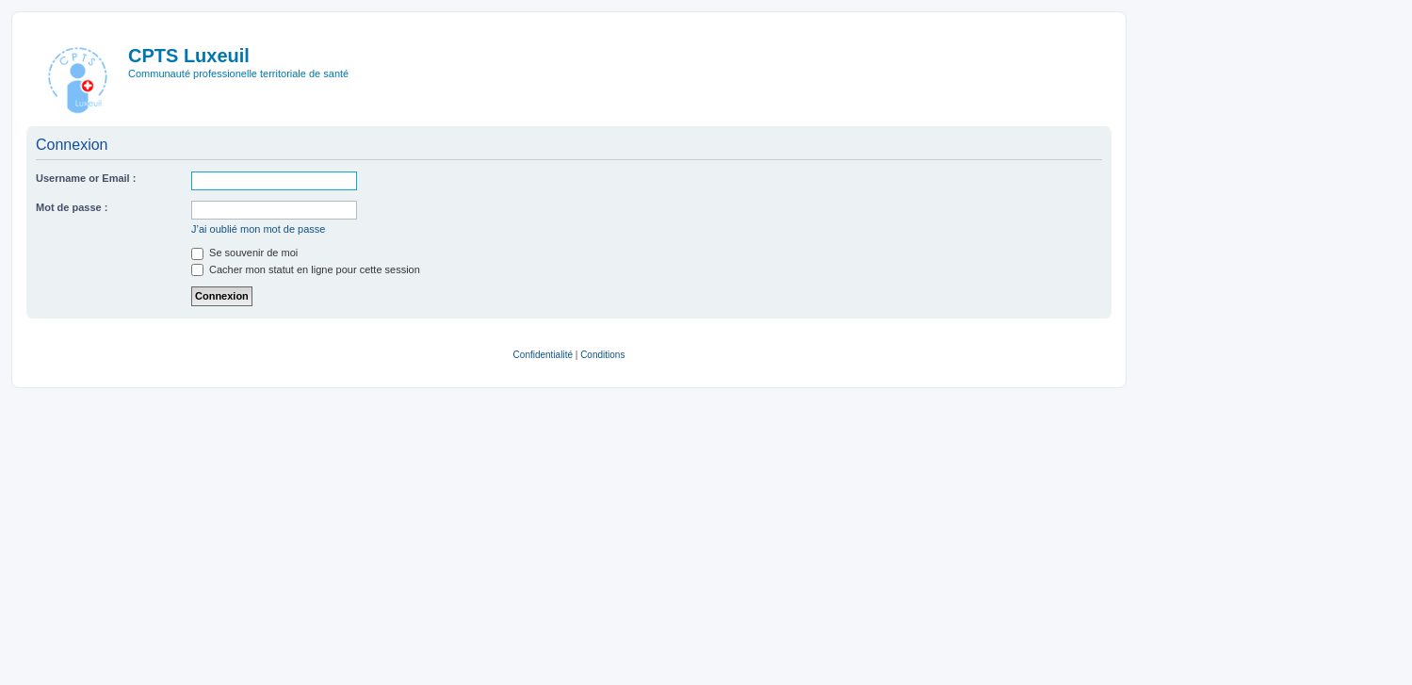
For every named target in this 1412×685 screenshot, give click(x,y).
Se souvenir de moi (244, 252)
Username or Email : (86, 178)
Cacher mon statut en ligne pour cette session (305, 269)
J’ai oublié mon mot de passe (258, 229)
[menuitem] (543, 355)
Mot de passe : (71, 207)
